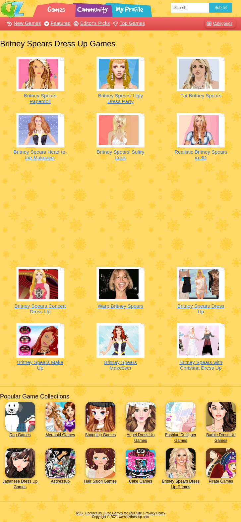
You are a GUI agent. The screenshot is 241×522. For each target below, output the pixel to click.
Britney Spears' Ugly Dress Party (120, 98)
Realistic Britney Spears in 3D (200, 154)
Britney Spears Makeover (120, 365)
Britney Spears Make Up (40, 365)
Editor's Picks (91, 23)
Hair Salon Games (100, 481)
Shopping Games (100, 435)
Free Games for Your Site (123, 513)
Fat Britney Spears (200, 95)
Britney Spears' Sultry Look (121, 154)
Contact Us (93, 513)
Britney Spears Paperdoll (40, 98)
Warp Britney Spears (121, 306)
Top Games (128, 23)
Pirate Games (221, 481)
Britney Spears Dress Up (200, 308)
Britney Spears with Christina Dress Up (200, 365)
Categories (218, 24)
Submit (220, 7)
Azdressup (60, 481)
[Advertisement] (120, 215)
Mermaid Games (60, 435)
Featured (56, 23)
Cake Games (140, 481)
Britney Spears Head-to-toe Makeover (40, 154)
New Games (23, 23)
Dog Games (20, 435)
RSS (79, 513)
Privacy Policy (155, 513)
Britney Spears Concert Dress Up (40, 308)
